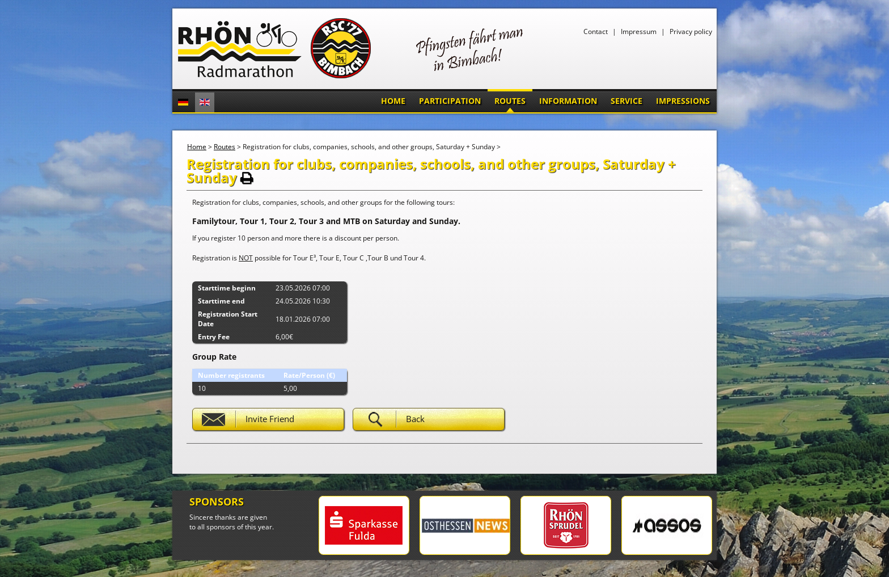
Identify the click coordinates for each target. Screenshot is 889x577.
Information (568, 100)
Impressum (639, 31)
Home (393, 100)
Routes (510, 100)
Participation (450, 100)
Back (415, 418)
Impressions (683, 100)
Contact (595, 31)
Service (626, 100)
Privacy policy (691, 31)
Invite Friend (269, 418)
